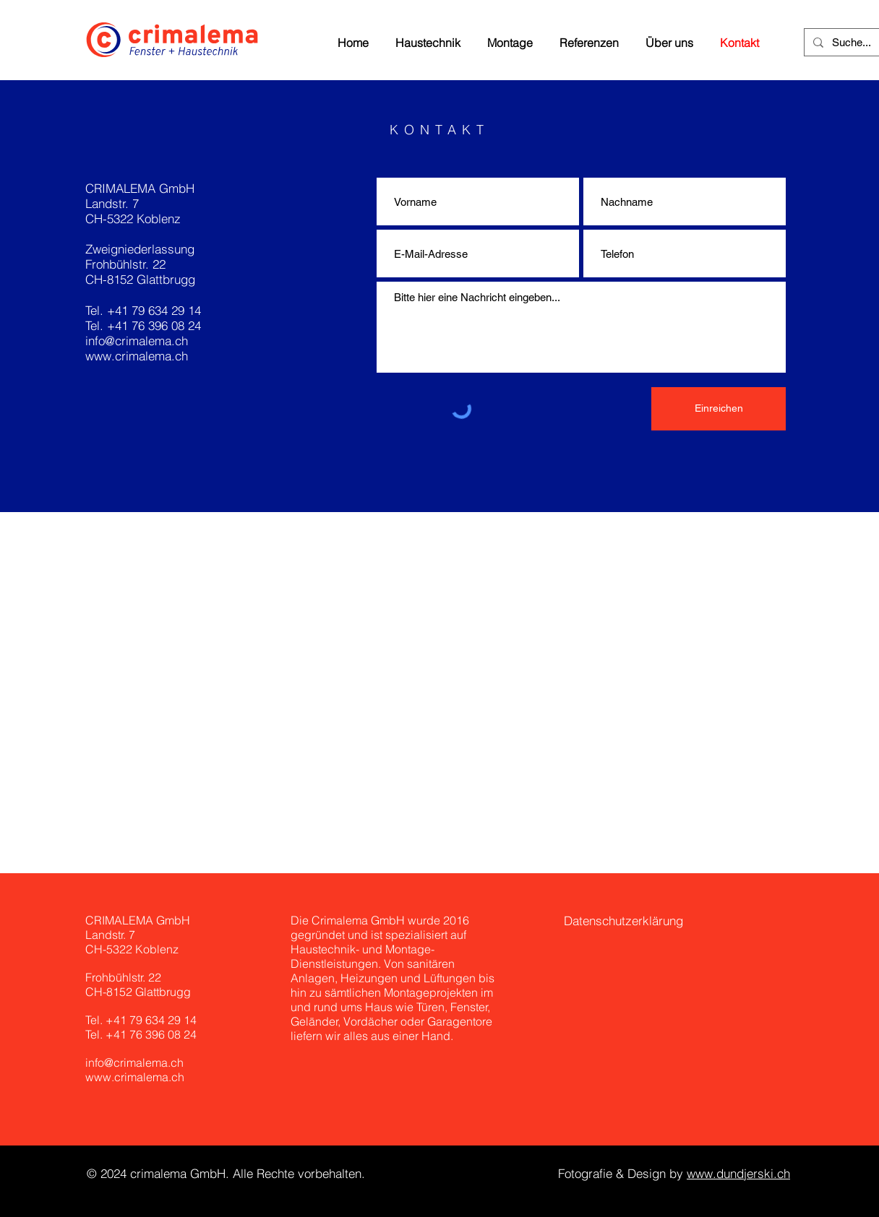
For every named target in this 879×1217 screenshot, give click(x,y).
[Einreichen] (718, 408)
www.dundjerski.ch (738, 1173)
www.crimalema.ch (136, 355)
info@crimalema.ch (136, 340)
